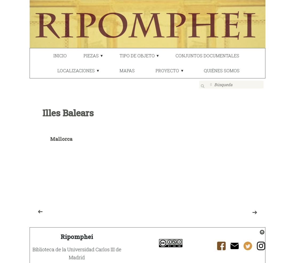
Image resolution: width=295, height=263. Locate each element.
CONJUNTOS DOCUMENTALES (207, 55)
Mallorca (61, 135)
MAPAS (127, 70)
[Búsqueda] (232, 85)
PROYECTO (167, 70)
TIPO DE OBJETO (137, 55)
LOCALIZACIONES (76, 70)
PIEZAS (91, 55)
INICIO (60, 55)
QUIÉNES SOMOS (222, 70)
